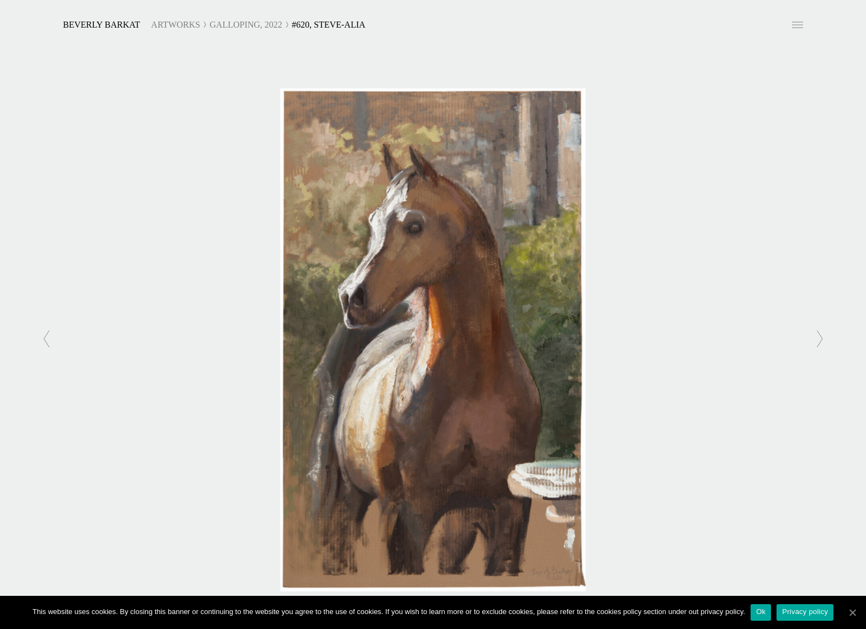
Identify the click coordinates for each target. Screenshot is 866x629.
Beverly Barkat (101, 24)
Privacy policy (805, 611)
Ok (760, 611)
